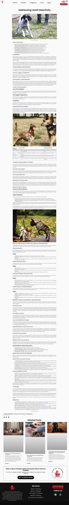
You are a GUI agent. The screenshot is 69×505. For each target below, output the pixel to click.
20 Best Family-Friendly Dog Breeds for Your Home (13, 454)
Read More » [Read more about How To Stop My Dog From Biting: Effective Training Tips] (29, 463)
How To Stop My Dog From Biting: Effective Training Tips (35, 456)
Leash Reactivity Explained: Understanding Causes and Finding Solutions (29, 406)
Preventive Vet (53, 83)
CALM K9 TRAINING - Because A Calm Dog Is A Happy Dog (18, 414)
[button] (4, 417)
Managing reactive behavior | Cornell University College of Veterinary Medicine (28, 402)
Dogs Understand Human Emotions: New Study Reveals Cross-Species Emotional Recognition (57, 452)
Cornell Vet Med (16, 83)
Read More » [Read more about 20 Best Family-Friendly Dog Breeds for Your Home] (7, 463)
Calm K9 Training (51, 395)
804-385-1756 (65, 1)
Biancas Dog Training (21, 109)
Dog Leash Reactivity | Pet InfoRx (33, 404)
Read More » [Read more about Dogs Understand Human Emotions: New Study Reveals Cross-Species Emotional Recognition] (51, 461)
